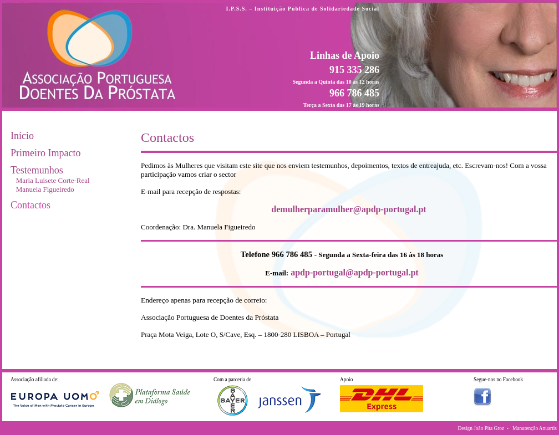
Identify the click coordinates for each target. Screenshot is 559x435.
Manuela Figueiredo (45, 189)
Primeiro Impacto (45, 152)
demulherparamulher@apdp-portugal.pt (348, 209)
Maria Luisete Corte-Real (53, 180)
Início (22, 135)
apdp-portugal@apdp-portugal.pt (355, 272)
